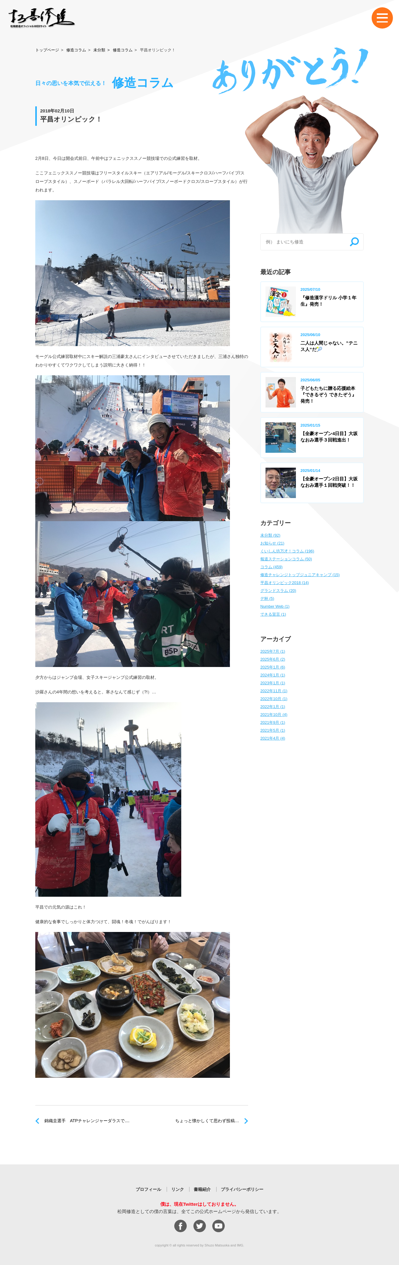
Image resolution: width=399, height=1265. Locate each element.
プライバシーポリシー (242, 1189)
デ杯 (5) (267, 598)
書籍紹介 (202, 1189)
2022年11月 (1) (273, 691)
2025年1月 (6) (272, 667)
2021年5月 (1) (272, 730)
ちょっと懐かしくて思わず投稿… (207, 1120)
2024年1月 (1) (272, 675)
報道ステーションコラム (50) (286, 559)
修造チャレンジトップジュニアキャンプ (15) (300, 574)
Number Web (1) (275, 606)
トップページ (47, 50)
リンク (177, 1189)
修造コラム (76, 50)
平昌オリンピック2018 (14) (284, 582)
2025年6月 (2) (272, 659)
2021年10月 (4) (273, 714)
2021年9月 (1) (272, 722)
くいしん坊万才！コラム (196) (287, 551)
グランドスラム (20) (278, 590)
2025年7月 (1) (272, 651)
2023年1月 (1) (272, 683)
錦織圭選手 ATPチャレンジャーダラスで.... (87, 1120)
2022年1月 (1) (272, 706)
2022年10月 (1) (273, 698)
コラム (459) (271, 567)
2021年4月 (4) (272, 738)
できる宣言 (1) (273, 614)
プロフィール (148, 1189)
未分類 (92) (270, 535)
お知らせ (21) (272, 543)
